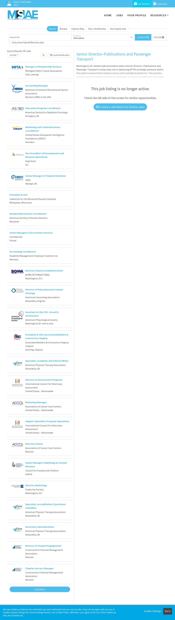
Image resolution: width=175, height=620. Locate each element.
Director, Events (34, 443)
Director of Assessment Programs (44, 379)
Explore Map (77, 28)
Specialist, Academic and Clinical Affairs (47, 360)
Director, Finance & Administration (44, 270)
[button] (159, 37)
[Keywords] (40, 37)
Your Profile (136, 15)
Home (108, 15)
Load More (39, 589)
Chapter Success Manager (39, 568)
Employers (160, 4)
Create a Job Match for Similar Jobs (120, 107)
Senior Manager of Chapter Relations (45, 175)
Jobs (119, 15)
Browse (63, 28)
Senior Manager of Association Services (31, 232)
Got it (167, 611)
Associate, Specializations (39, 526)
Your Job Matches (97, 28)
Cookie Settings (152, 611)
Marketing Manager (36, 402)
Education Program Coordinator (43, 108)
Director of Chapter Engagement (43, 545)
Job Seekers (142, 4)
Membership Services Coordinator (28, 213)
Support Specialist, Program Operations (47, 421)
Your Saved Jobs (118, 28)
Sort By (13, 55)
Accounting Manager (36, 85)
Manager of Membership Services (43, 66)
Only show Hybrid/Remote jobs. (28, 42)
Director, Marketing (36, 485)
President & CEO (18, 194)
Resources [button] (158, 15)
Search (52, 28)
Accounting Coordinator (22, 251)
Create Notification (59, 55)
